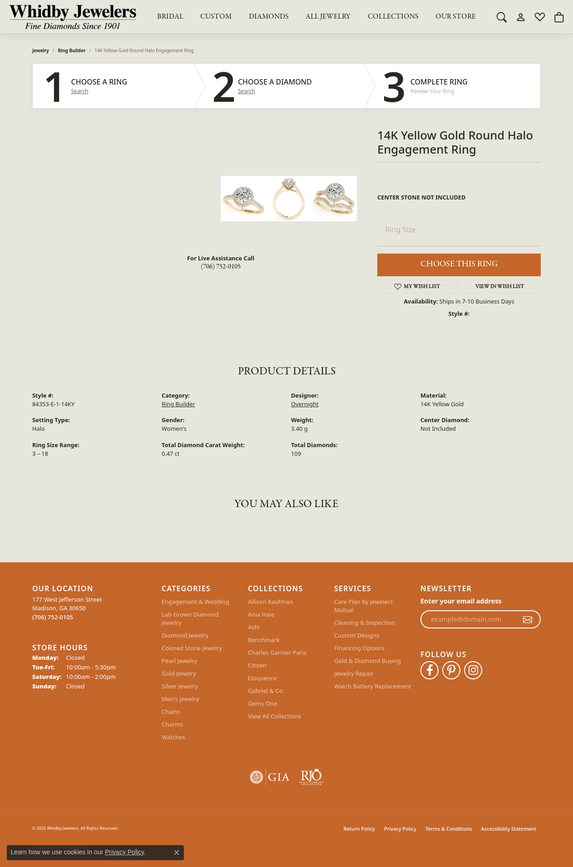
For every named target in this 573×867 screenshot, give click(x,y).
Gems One (262, 703)
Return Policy (359, 828)
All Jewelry (328, 17)
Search (80, 91)
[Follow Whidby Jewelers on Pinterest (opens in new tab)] (451, 670)
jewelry (40, 50)
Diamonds (269, 17)
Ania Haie (261, 614)
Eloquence (262, 678)
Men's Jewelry (180, 699)
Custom (216, 17)
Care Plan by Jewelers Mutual (363, 606)
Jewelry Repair (353, 673)
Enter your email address (461, 601)
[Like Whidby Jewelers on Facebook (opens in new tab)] (429, 670)
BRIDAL (170, 17)
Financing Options (359, 648)
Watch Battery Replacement (372, 686)
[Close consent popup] (176, 852)
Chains (171, 712)
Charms (172, 724)
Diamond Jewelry (185, 635)
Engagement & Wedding (195, 602)
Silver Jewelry (180, 686)
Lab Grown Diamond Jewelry (190, 618)
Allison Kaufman (270, 602)
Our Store (455, 17)
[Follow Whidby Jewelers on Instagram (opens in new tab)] (473, 670)
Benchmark (264, 640)
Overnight (305, 404)
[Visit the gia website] (270, 777)
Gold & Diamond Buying (367, 661)
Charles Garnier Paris (277, 652)
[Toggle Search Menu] (502, 17)
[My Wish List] (540, 17)
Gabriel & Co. (266, 691)
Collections (393, 17)
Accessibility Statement (508, 828)
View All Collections (274, 716)
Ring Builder (72, 50)
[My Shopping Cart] (559, 17)
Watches (173, 737)
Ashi (254, 627)
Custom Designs (356, 635)
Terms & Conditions (448, 828)
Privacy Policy (400, 828)
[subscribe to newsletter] (527, 619)
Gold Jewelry (179, 673)
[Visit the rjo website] (311, 777)
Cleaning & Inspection (364, 622)
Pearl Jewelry (179, 661)
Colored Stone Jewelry (192, 648)
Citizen (257, 665)
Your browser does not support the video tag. (152, 210)
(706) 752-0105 (221, 266)
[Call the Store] (52, 617)
